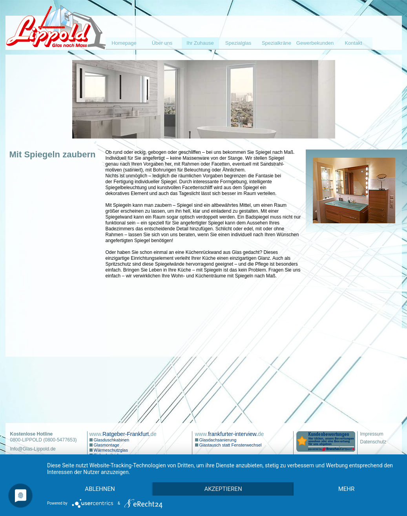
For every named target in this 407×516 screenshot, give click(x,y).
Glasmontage (106, 445)
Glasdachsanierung (217, 440)
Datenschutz (373, 442)
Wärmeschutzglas (110, 450)
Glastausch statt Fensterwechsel (230, 445)
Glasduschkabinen (111, 440)
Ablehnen (100, 488)
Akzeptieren (223, 488)
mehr (346, 488)
